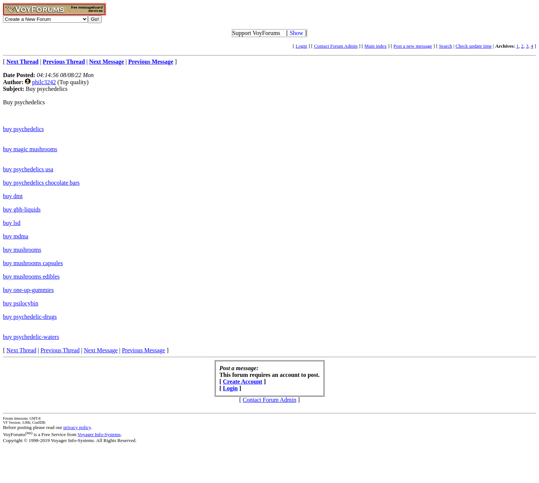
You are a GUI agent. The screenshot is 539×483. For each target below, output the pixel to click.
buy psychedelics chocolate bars (41, 182)
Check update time (474, 46)
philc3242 (44, 82)
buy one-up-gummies (28, 290)
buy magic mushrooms (30, 149)
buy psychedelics (23, 129)
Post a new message (412, 46)
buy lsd (11, 223)
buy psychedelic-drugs (30, 317)
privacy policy (77, 427)
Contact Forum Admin (336, 46)
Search (445, 46)
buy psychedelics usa (28, 169)
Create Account (242, 381)
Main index (375, 46)
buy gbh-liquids (22, 209)
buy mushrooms (22, 250)
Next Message (101, 350)
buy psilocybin (20, 303)
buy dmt (13, 196)
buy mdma (15, 236)
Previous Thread (60, 350)
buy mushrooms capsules (33, 263)
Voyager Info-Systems (99, 434)
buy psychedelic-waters (31, 337)
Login (301, 46)
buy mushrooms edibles (31, 276)
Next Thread (21, 350)
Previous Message (143, 350)
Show (296, 33)
